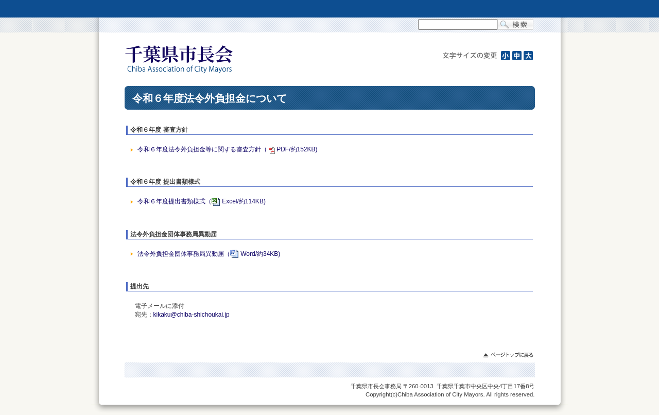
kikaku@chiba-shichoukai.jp (191, 314)
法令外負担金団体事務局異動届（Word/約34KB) (208, 253)
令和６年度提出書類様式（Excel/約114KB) (201, 201)
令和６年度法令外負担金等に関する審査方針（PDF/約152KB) (227, 149)
